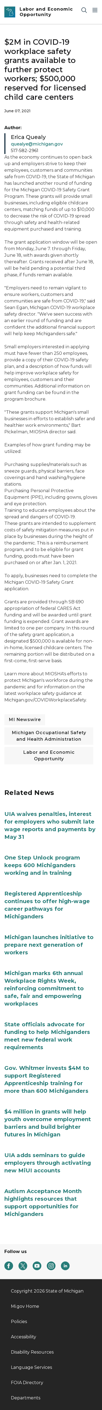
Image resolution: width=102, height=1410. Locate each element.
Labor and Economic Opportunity (49, 755)
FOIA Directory (27, 1382)
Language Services (31, 1367)
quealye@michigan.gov (37, 144)
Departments (25, 1397)
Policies (19, 1321)
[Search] (84, 10)
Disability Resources (32, 1352)
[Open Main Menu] (95, 10)
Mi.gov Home (25, 1306)
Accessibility (23, 1336)
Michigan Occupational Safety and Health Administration (49, 736)
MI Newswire (25, 719)
